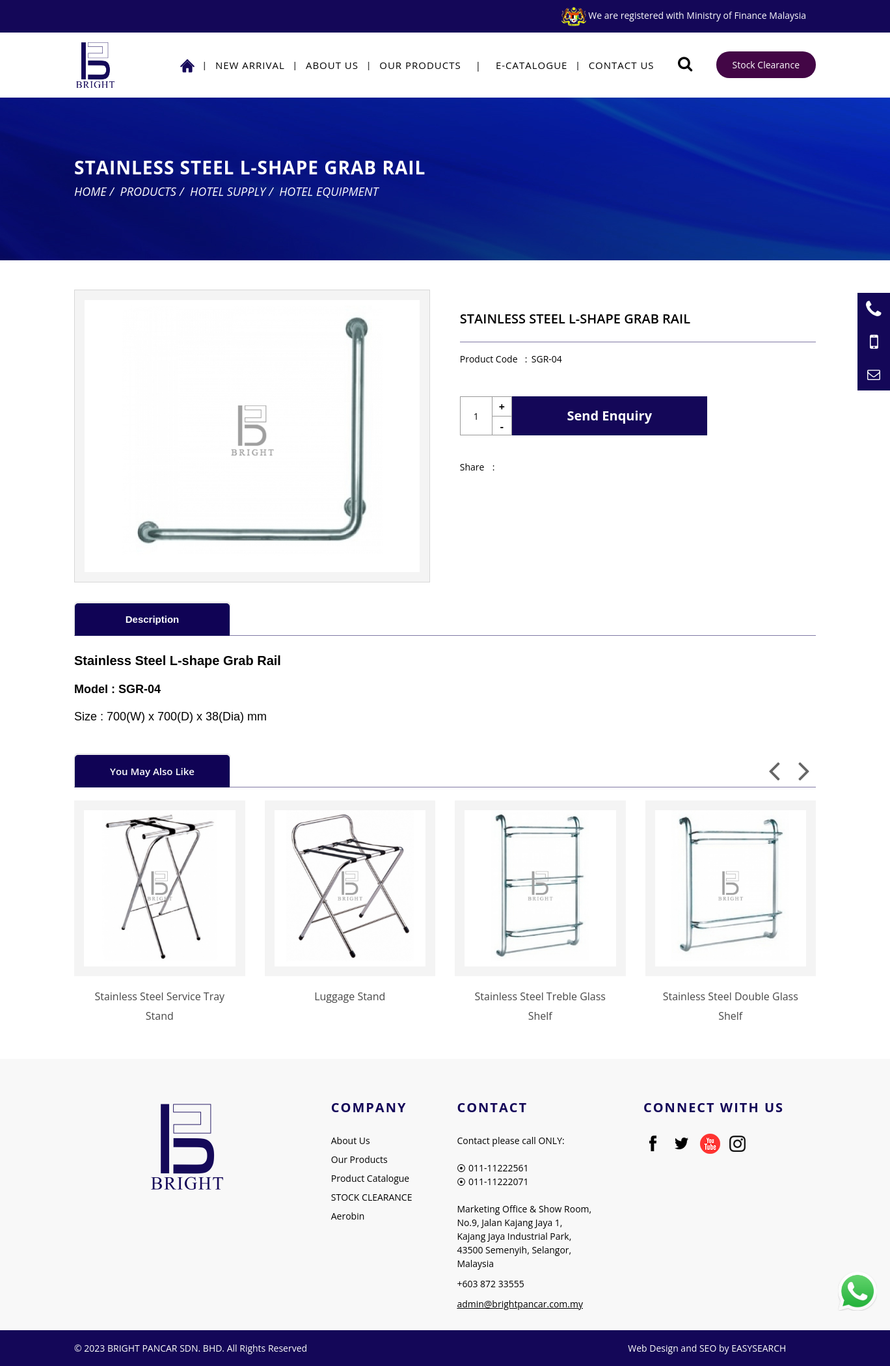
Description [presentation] (153, 619)
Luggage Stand (349, 996)
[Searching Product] (685, 64)
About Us (332, 65)
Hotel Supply (227, 191)
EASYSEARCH (758, 1348)
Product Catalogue (370, 1178)
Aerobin (348, 1216)
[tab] (152, 618)
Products (148, 191)
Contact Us (621, 65)
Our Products (420, 65)
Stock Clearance (766, 65)
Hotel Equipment (328, 191)
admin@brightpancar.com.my (520, 1304)
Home (90, 191)
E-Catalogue (532, 65)
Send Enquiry (610, 415)
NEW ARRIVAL (250, 65)
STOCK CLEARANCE (371, 1197)
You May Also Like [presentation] (152, 771)
